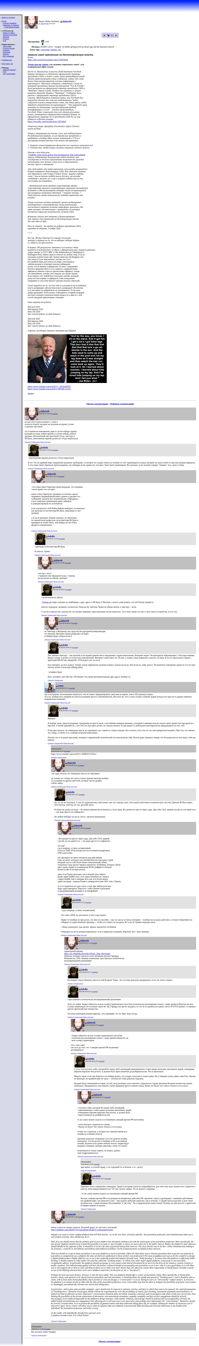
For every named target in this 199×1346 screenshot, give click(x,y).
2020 (42, 24)
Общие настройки (10, 35)
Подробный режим (11, 27)
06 (48, 24)
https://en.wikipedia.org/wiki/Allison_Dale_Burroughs (87, 953)
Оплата (6, 39)
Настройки (7, 46)
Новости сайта (8, 33)
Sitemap (6, 37)
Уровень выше (35, 442)
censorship (44, 50)
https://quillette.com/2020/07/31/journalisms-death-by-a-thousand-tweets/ (82, 1230)
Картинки (6, 52)
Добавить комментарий (122, 404)
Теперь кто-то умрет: (38, 64)
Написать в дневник (11, 25)
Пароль (6, 54)
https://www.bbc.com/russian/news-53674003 (47, 121)
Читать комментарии (97, 404)
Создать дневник (9, 23)
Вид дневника (8, 56)
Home (4, 21)
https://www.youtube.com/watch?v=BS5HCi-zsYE (49, 389)
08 (45, 24)
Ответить (27, 442)
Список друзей (8, 48)
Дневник (6, 50)
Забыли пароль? (9, 70)
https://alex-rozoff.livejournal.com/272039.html (48, 60)
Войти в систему (8, 17)
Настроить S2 (7, 64)
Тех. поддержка (9, 74)
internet (54, 50)
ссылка (54, 414)
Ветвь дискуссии (45, 442)
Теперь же (46, 602)
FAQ (4, 72)
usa (59, 50)
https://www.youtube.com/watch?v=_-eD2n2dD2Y (49, 386)
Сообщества (7, 60)
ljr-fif (4, 41)
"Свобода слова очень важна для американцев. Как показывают (56, 155)
